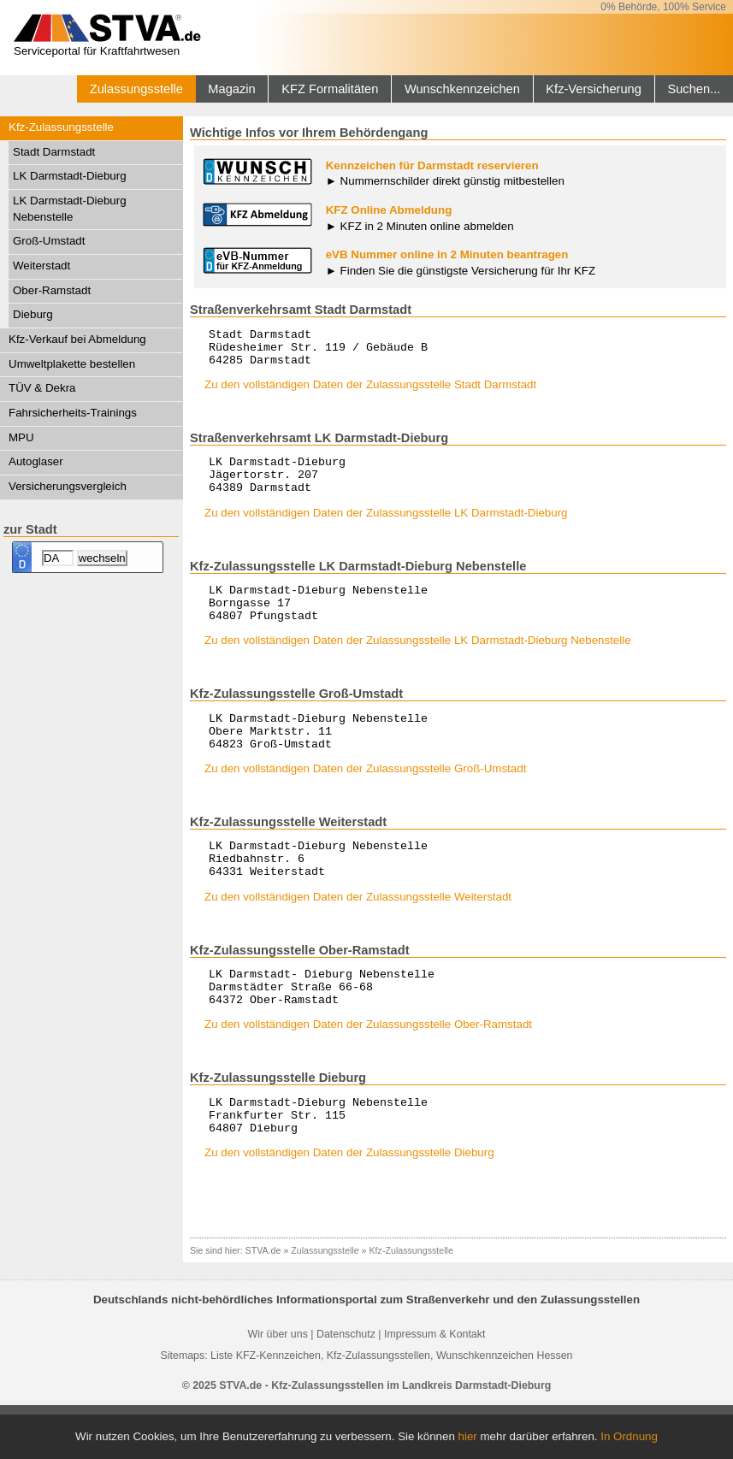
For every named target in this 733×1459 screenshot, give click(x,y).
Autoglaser (36, 461)
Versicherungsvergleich (68, 486)
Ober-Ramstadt (52, 290)
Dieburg (33, 314)
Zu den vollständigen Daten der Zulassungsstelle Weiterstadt (357, 935)
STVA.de (263, 1304)
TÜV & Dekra (42, 387)
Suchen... (693, 89)
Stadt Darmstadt (54, 151)
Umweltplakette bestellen (72, 363)
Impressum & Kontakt (434, 1388)
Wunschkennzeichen (462, 89)
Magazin (231, 89)
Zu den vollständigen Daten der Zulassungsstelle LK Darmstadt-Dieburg (386, 528)
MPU (21, 437)
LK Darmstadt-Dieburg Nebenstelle (70, 208)
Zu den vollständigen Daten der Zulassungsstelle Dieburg (349, 1206)
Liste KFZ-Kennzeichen (265, 1409)
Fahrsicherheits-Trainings (73, 412)
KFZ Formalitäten (329, 89)
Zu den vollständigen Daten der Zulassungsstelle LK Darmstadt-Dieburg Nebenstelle (417, 663)
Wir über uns (278, 1388)
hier (467, 1436)
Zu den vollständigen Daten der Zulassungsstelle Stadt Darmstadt (370, 392)
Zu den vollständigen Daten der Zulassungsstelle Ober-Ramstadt (368, 1070)
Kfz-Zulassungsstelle (61, 127)
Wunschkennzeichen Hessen (504, 1409)
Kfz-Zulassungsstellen (378, 1409)
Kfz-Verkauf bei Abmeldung (77, 339)
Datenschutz (345, 1388)
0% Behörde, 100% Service (663, 7)
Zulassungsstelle (136, 89)
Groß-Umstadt (49, 240)
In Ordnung (629, 1436)
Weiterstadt (41, 265)
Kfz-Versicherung (593, 89)
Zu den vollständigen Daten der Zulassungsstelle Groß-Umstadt (365, 799)
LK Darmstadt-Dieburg (70, 175)
